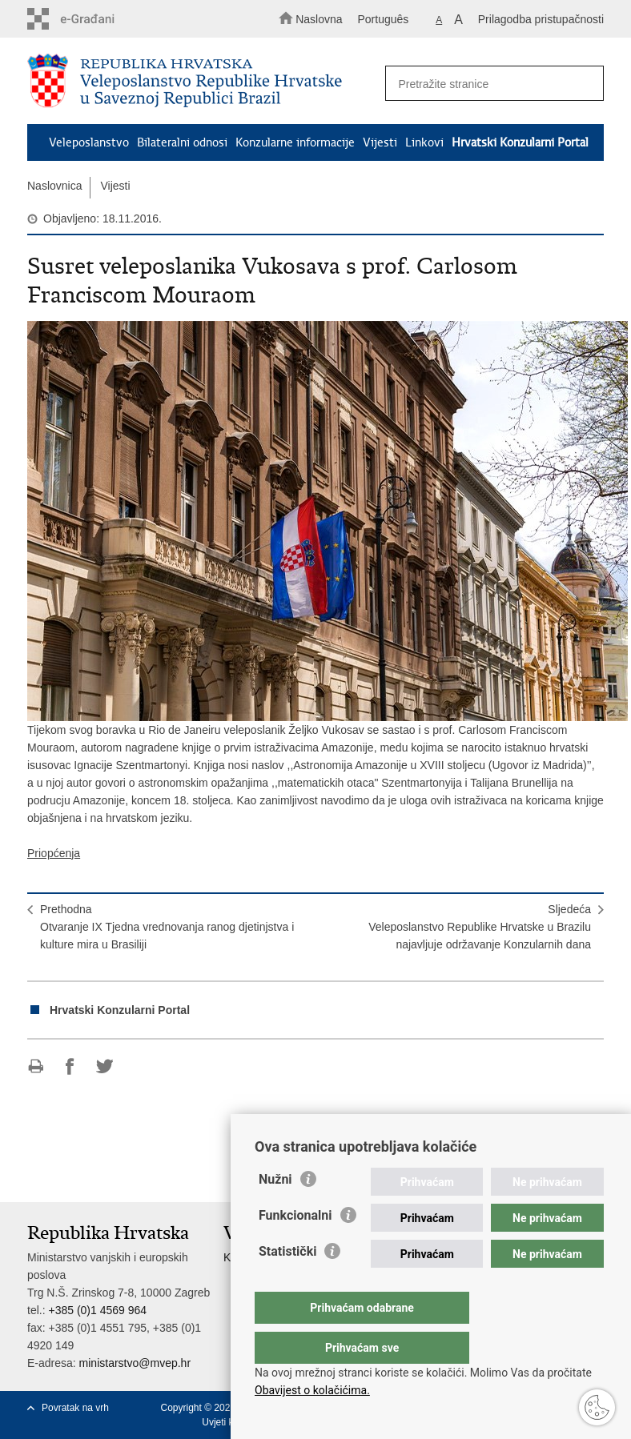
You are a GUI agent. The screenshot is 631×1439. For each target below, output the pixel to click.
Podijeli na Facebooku (70, 1066)
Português (382, 19)
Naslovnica (54, 185)
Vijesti (380, 142)
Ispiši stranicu (35, 1066)
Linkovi (424, 142)
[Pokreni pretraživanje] (584, 84)
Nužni (275, 1211)
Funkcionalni (295, 1247)
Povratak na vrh (75, 1407)
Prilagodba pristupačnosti (541, 19)
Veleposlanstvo (89, 142)
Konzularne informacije (295, 142)
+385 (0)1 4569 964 (97, 1310)
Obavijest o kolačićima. (312, 1390)
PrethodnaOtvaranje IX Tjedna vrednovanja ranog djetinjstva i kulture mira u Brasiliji (167, 927)
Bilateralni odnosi (182, 142)
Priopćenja (53, 853)
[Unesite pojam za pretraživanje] (489, 83)
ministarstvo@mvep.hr (135, 1363)
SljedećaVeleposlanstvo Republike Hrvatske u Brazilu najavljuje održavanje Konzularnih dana (479, 927)
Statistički (287, 1283)
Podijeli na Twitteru (104, 1066)
